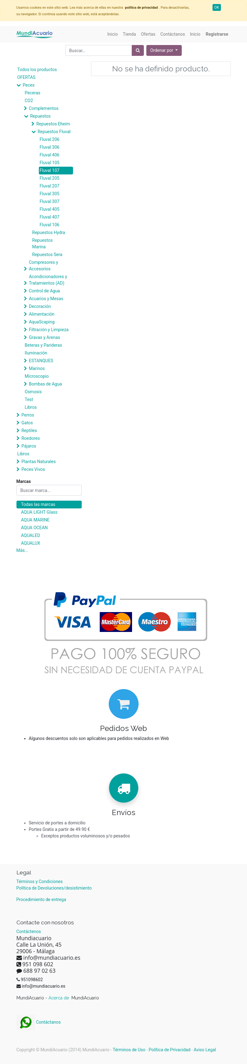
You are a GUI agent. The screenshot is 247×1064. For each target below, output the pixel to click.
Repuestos (40, 116)
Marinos (37, 368)
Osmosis (33, 391)
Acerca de (59, 997)
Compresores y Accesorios (43, 265)
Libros (31, 407)
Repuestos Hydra (48, 232)
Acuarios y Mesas (46, 298)
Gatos (27, 422)
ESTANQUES (41, 360)
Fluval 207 (50, 185)
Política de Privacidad (169, 1049)
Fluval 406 (50, 154)
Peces (28, 85)
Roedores (30, 438)
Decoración (40, 306)
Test (29, 399)
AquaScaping (42, 321)
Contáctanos (38, 1022)
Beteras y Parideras (43, 345)
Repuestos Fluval (54, 131)
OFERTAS (26, 77)
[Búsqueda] (138, 50)
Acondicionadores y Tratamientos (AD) (48, 280)
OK (216, 7)
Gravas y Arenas (44, 337)
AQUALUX (30, 543)
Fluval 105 (50, 162)
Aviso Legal (205, 1049)
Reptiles (29, 430)
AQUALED (30, 535)
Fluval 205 (50, 178)
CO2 (29, 100)
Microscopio (37, 376)
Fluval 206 (50, 139)
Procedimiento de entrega (41, 899)
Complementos (43, 108)
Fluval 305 (50, 193)
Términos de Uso (129, 1049)
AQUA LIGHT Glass (39, 512)
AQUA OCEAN (34, 527)
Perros (27, 415)
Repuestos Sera (47, 254)
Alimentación (41, 314)
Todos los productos (37, 69)
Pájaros (28, 446)
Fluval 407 (50, 216)
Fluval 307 (50, 201)
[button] (164, 50)
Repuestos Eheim (53, 123)
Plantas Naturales (38, 461)
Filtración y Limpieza (49, 329)
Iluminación (36, 352)
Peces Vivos (33, 469)
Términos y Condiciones (39, 881)
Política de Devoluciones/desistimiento (54, 888)
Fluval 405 (50, 209)
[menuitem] (113, 34)
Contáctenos (28, 931)
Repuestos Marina (42, 243)
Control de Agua (44, 290)
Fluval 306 (50, 147)
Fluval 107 (50, 170)
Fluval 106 (50, 224)
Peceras (32, 92)
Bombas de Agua (45, 383)
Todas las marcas (38, 504)
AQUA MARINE (35, 519)
